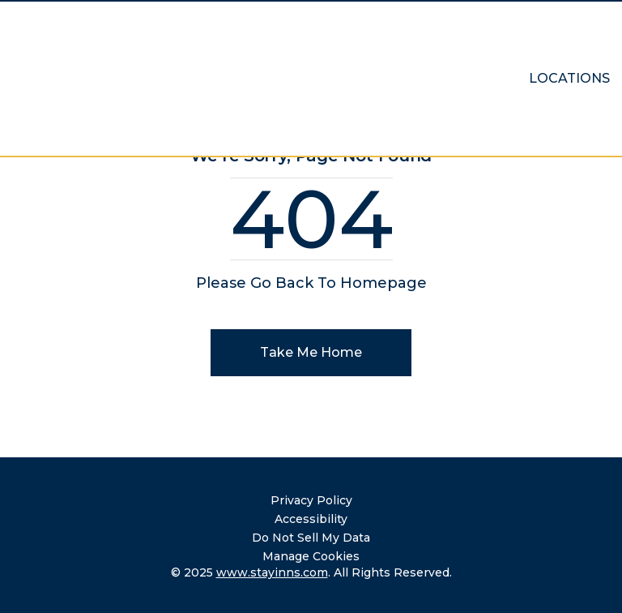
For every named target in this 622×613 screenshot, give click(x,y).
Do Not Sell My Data (311, 537)
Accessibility (311, 519)
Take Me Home (311, 352)
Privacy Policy (311, 500)
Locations (569, 78)
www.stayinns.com (272, 572)
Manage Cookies (311, 556)
